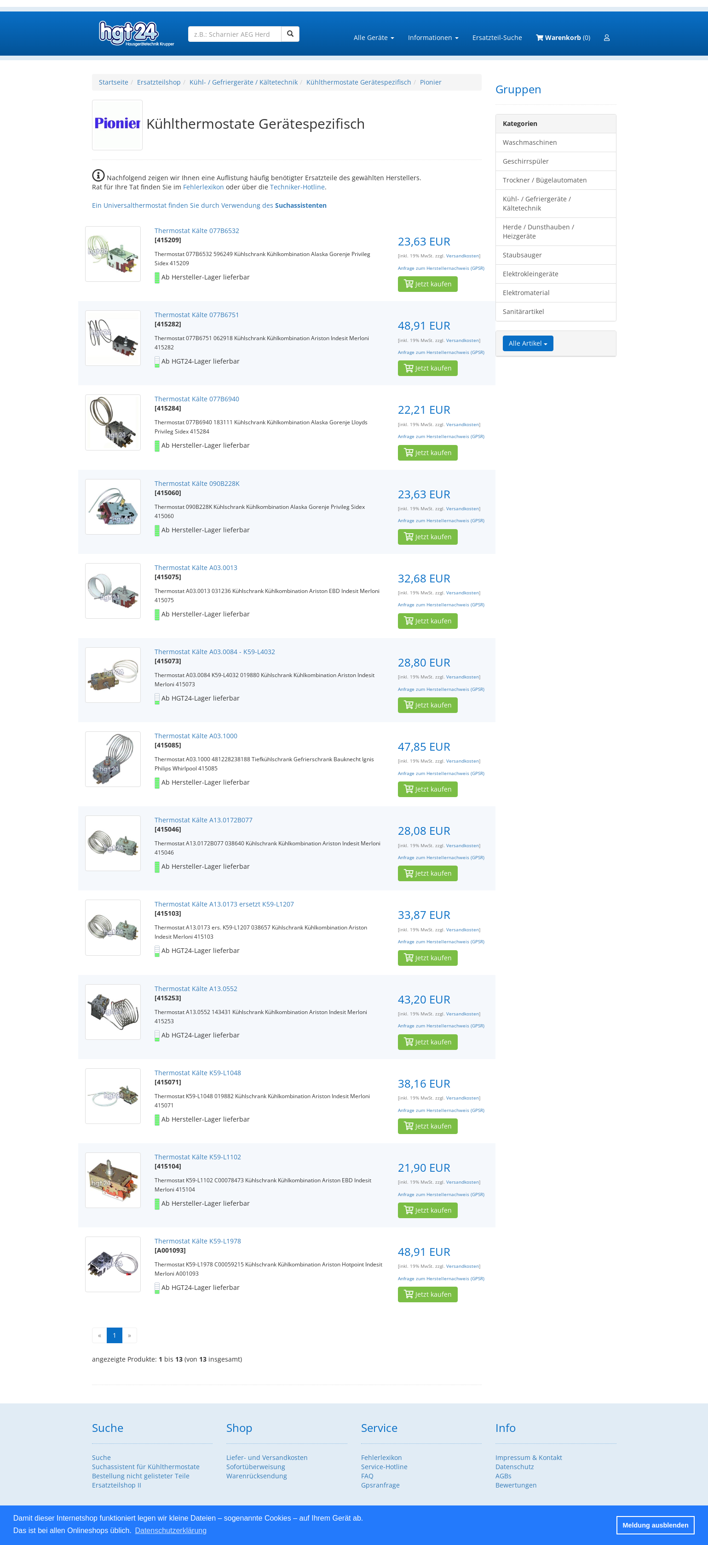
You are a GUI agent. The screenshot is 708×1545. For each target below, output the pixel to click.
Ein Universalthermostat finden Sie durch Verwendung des (209, 205)
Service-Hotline (384, 1466)
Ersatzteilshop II (116, 1485)
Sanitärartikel (523, 311)
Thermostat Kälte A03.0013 (196, 567)
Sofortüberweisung (255, 1466)
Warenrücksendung (256, 1475)
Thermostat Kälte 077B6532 (197, 230)
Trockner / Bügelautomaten (545, 180)
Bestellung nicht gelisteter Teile (141, 1475)
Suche (101, 1457)
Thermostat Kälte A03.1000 (196, 735)
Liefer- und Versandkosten (267, 1457)
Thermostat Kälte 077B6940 (197, 398)
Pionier (431, 82)
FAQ (367, 1475)
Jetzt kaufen (428, 283)
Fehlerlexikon (203, 186)
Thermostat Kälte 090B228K (197, 483)
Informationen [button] (433, 37)
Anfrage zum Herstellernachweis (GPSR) (441, 268)
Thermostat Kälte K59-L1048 (198, 1072)
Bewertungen (516, 1485)
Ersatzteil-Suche (497, 37)
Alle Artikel (528, 343)
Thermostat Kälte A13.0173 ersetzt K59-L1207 (224, 904)
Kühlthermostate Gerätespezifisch (358, 82)
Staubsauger (522, 255)
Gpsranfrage (380, 1485)
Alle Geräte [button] (374, 37)
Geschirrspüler (526, 161)
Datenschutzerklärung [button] (171, 1530)
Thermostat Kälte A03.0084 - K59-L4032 (215, 651)
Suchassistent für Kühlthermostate (146, 1466)
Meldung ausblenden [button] (656, 1525)
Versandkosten (462, 256)
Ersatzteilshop (159, 82)
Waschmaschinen (530, 142)
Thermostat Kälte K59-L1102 (198, 1156)
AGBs (503, 1475)
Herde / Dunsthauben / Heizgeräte (538, 231)
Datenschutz (514, 1466)
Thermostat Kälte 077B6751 (197, 314)
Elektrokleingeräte (530, 273)
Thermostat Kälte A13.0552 (196, 988)
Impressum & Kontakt (528, 1457)
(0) (563, 37)
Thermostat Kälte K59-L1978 (198, 1241)
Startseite (113, 82)
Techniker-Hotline (297, 186)
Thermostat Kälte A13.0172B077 (204, 819)
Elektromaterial (526, 292)
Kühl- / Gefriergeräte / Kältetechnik (244, 82)
